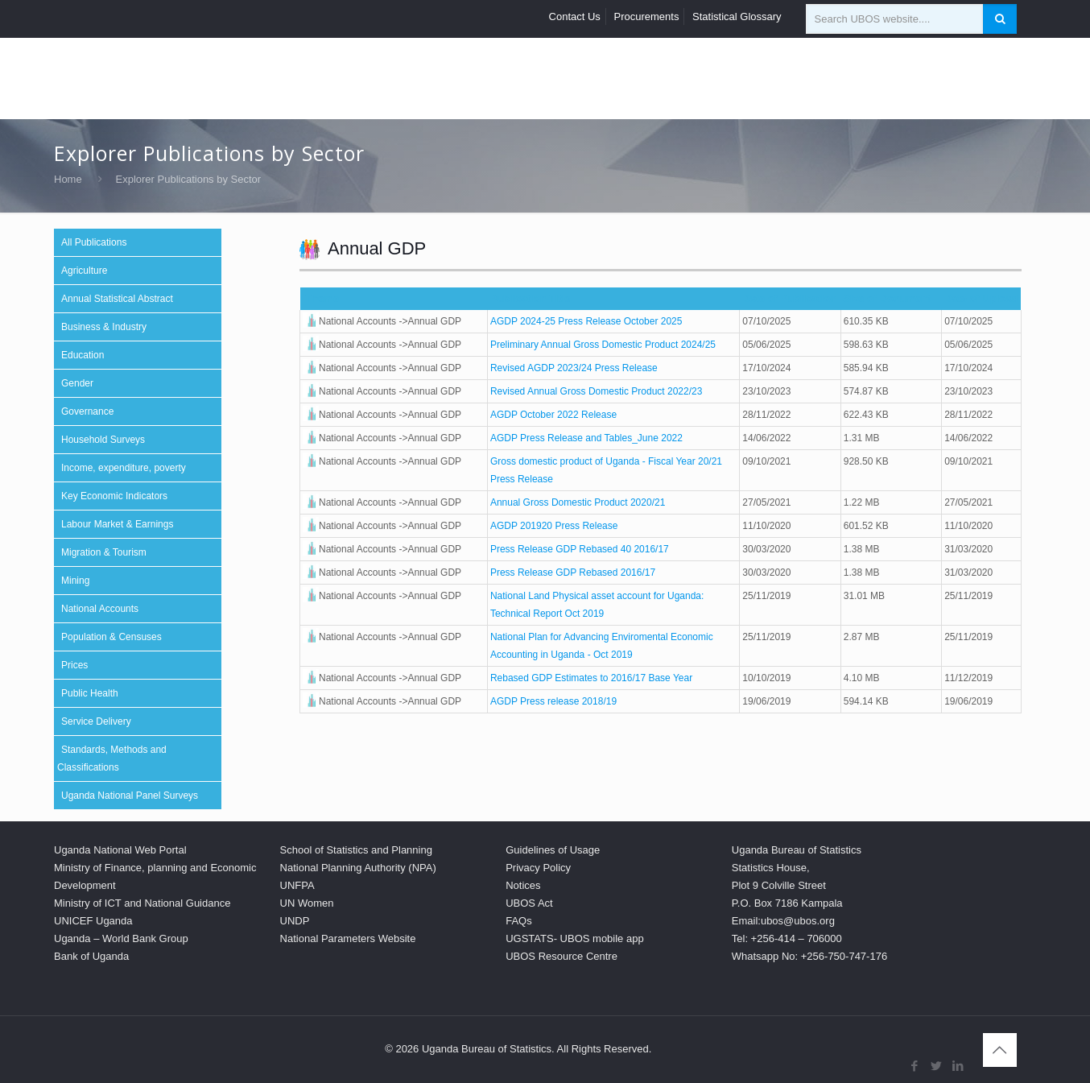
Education (82, 355)
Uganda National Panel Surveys (129, 795)
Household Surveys (103, 439)
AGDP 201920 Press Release (554, 525)
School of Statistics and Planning (356, 850)
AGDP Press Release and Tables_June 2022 (586, 438)
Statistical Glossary (737, 16)
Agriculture (84, 270)
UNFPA (297, 885)
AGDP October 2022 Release (553, 414)
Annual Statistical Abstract (117, 298)
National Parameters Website (348, 938)
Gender (77, 383)
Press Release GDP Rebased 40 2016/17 (579, 549)
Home (68, 179)
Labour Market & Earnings (117, 524)
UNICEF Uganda (93, 921)
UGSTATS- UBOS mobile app (574, 938)
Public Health (89, 693)
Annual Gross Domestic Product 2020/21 (577, 502)
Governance (87, 411)
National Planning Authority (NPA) (358, 868)
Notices (523, 885)
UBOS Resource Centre (561, 956)
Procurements (646, 16)
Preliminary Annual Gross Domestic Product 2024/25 (603, 344)
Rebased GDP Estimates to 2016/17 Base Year (591, 678)
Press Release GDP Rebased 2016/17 (572, 572)
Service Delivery (96, 721)
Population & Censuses (111, 637)
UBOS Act (529, 903)
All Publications (93, 242)
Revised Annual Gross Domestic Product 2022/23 (596, 391)
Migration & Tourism (104, 552)
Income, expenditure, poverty (123, 467)
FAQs (519, 921)
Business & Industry (104, 327)
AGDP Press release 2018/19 (553, 701)
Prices (74, 665)
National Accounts (99, 608)
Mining (75, 580)
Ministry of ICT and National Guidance (142, 903)
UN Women (307, 903)
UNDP (295, 921)
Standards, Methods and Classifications (112, 758)
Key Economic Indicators (114, 496)
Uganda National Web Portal (120, 850)
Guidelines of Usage (553, 850)
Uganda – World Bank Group (121, 938)
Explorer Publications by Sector (189, 179)
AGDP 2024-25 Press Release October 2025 (586, 321)
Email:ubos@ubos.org (783, 921)
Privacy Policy (538, 868)
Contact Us (575, 16)
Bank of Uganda (91, 956)
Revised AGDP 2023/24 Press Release (574, 368)
